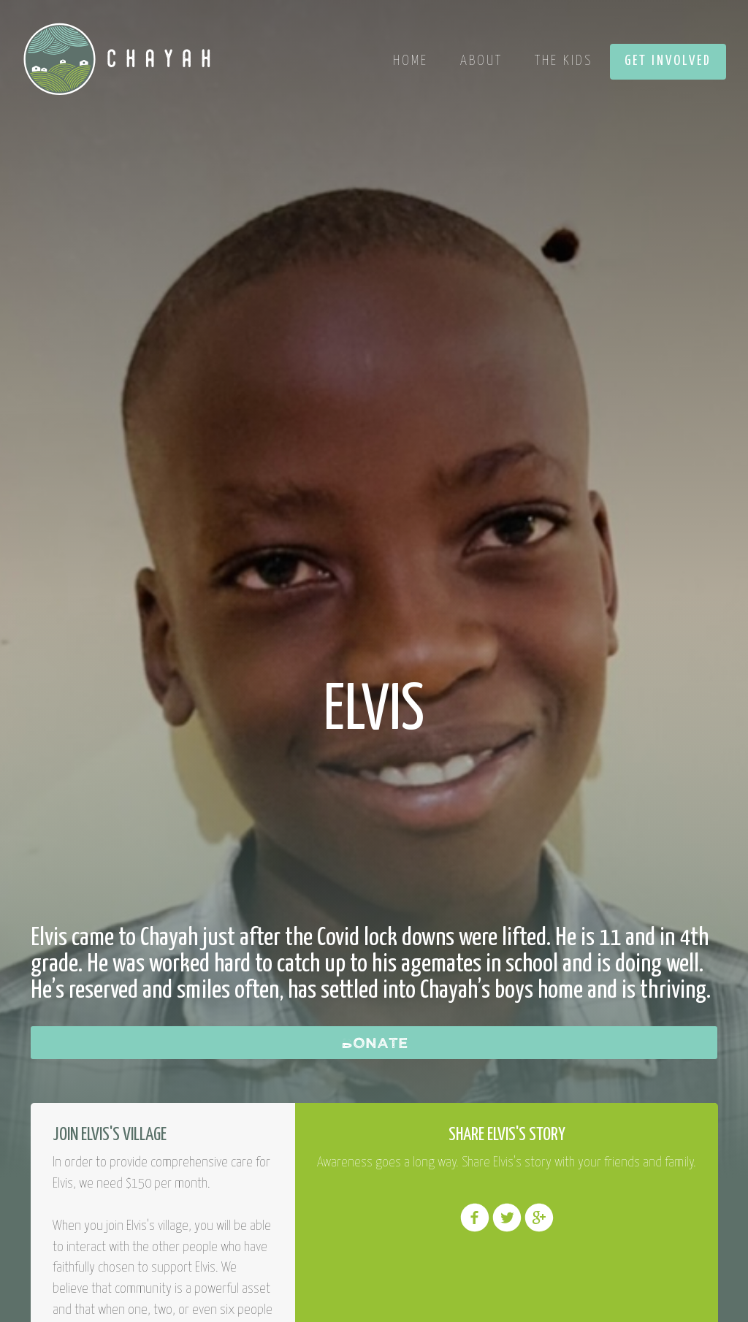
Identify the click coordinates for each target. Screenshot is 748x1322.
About (481, 61)
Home (410, 61)
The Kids (563, 61)
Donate (374, 1042)
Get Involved (668, 61)
